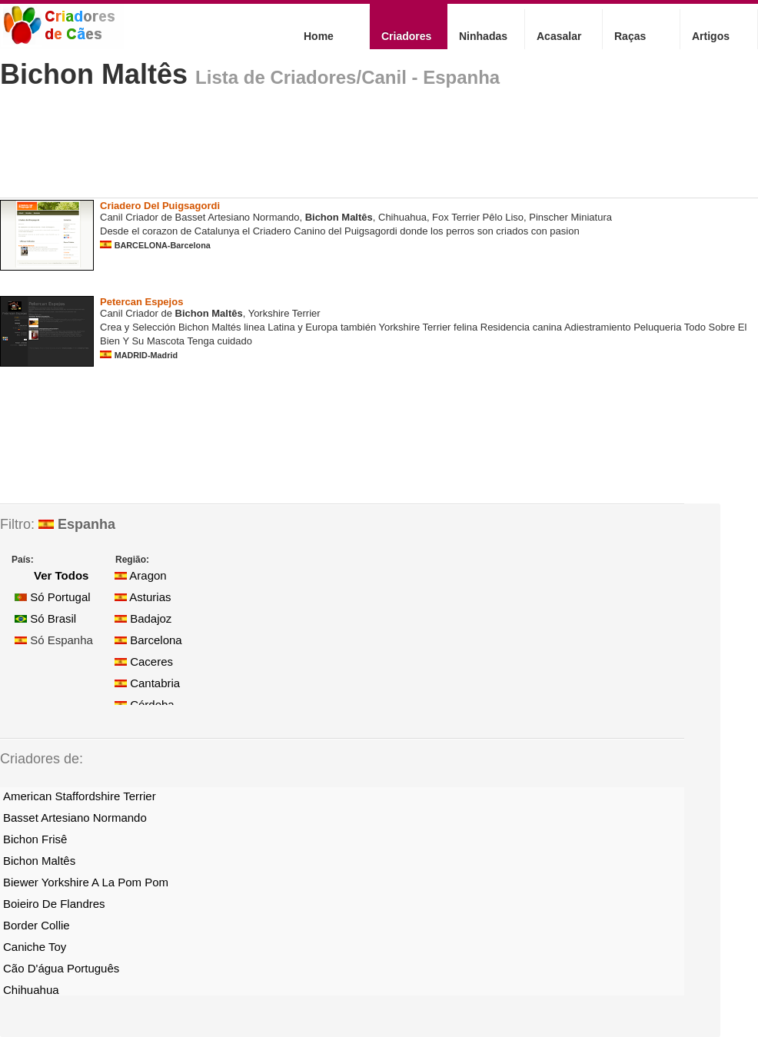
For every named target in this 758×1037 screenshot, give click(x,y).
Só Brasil (45, 618)
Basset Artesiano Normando (75, 817)
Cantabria (147, 683)
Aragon (141, 575)
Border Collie (36, 925)
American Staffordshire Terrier (79, 796)
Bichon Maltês (94, 74)
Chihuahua (31, 989)
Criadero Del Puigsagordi (160, 206)
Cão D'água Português (61, 968)
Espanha (76, 524)
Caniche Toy (34, 946)
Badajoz (143, 618)
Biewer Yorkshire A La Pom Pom (85, 882)
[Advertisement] (280, 149)
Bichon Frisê (35, 839)
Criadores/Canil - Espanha (385, 77)
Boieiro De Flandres (54, 903)
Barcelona (148, 639)
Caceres (144, 661)
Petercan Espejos (141, 302)
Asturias (143, 596)
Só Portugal (53, 596)
